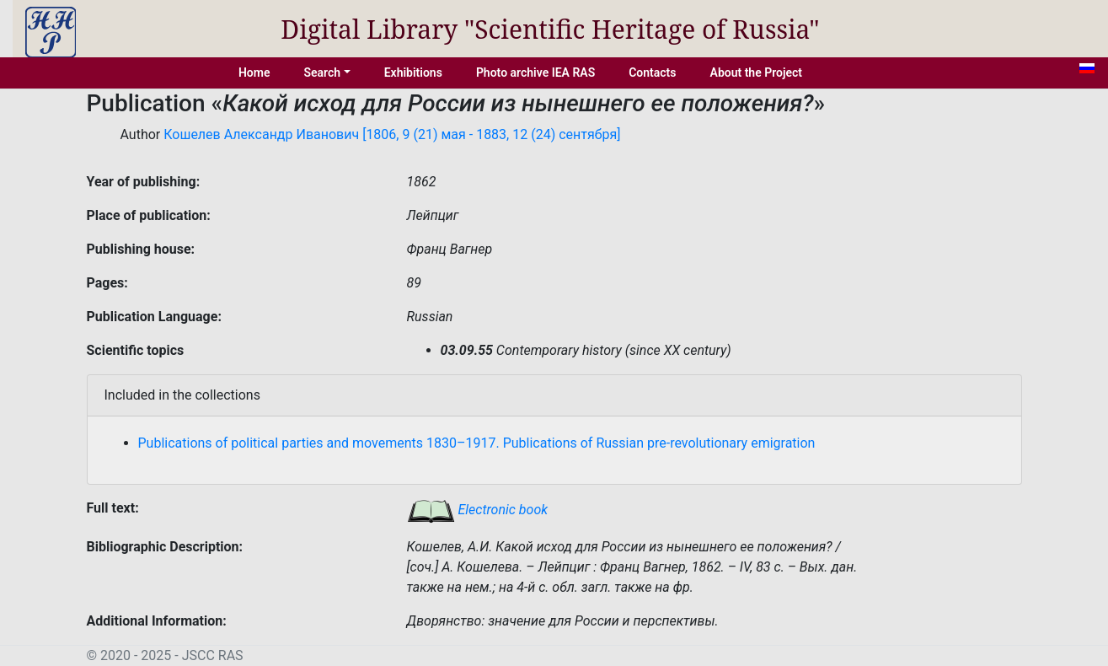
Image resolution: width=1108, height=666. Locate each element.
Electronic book (478, 510)
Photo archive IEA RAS (535, 72)
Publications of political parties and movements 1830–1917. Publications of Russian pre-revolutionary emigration (477, 443)
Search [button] (321, 72)
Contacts (652, 72)
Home (254, 72)
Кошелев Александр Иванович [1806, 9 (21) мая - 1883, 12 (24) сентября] (391, 134)
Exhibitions (413, 72)
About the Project (756, 72)
